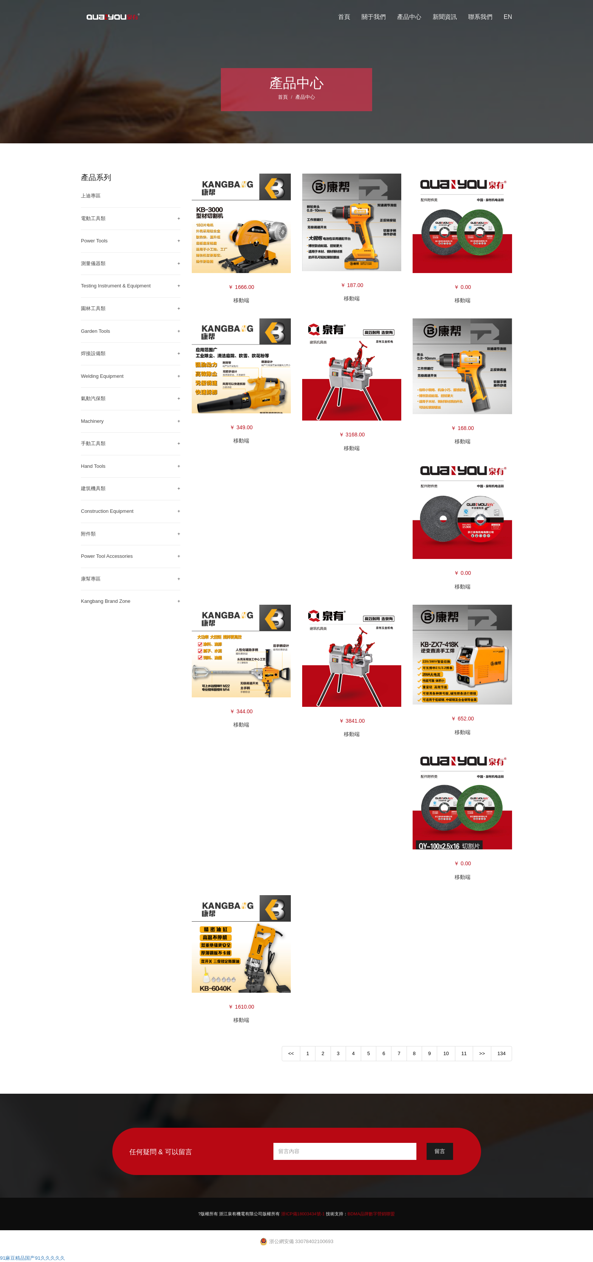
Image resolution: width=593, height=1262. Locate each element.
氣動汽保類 (93, 398)
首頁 (344, 17)
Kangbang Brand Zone (105, 601)
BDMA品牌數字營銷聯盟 (341, 1213)
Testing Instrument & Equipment (116, 286)
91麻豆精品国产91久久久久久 (32, 1258)
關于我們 (374, 17)
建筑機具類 (93, 488)
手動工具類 (93, 443)
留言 (440, 1151)
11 (464, 1053)
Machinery (92, 421)
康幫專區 (91, 579)
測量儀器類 (93, 263)
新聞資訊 (445, 17)
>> (482, 1053)
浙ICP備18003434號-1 (300, 1213)
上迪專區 (91, 196)
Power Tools (94, 241)
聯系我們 (480, 17)
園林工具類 (93, 308)
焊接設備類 (93, 353)
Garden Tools (95, 331)
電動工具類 (93, 218)
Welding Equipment (102, 376)
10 (446, 1053)
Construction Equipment (107, 511)
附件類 (88, 534)
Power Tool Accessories (107, 556)
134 (501, 1053)
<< (291, 1053)
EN (508, 17)
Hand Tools (93, 466)
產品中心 (409, 17)
